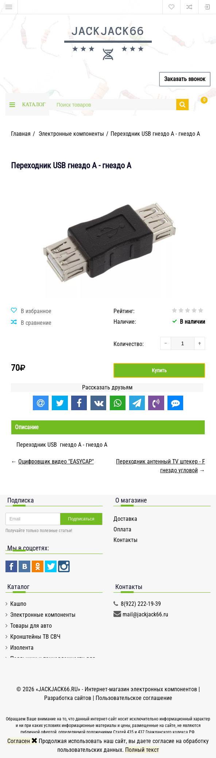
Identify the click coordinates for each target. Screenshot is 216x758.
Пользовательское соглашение (134, 697)
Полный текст (142, 749)
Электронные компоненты (43, 614)
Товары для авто (31, 625)
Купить (159, 370)
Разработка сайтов (67, 697)
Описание (27, 427)
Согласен (22, 741)
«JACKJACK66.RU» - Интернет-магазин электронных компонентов (117, 689)
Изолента (22, 647)
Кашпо (18, 603)
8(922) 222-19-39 (141, 603)
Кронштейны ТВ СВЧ (35, 636)
